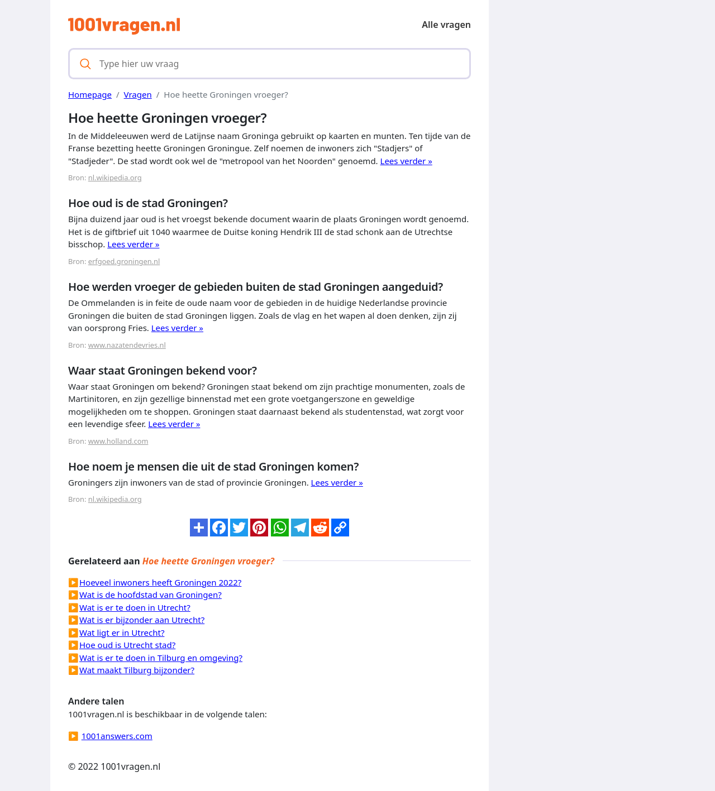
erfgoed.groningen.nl (124, 261)
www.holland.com (118, 441)
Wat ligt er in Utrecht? (121, 632)
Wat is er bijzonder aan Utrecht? (141, 619)
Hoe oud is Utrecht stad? (127, 644)
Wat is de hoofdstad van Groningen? (150, 594)
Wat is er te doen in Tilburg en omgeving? (160, 657)
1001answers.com (117, 735)
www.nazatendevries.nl (127, 345)
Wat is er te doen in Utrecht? (134, 607)
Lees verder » (406, 160)
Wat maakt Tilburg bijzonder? (136, 669)
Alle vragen (446, 24)
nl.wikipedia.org (115, 177)
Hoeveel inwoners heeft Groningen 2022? (160, 582)
